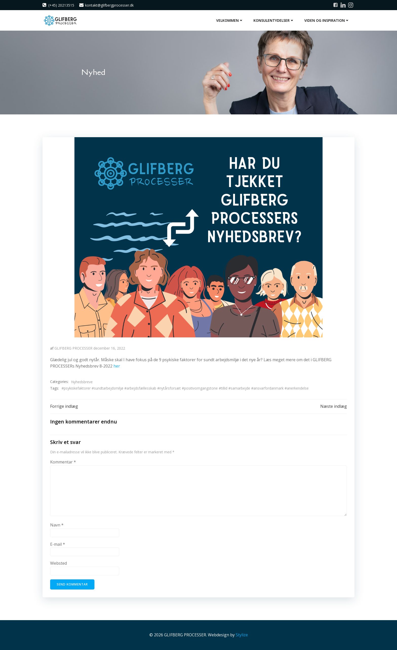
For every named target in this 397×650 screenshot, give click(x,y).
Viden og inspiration (326, 20)
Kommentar (63, 462)
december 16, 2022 (109, 348)
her (116, 366)
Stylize (242, 635)
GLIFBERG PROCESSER (73, 348)
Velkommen (229, 20)
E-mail (57, 544)
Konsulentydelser (273, 20)
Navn (57, 525)
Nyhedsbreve (82, 381)
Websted (58, 563)
